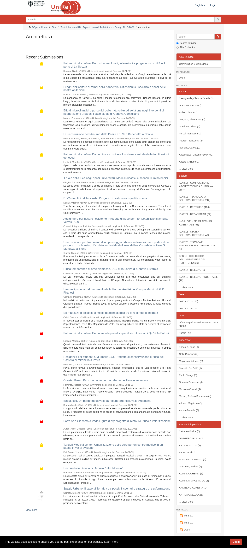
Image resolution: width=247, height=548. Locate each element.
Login (182, 77)
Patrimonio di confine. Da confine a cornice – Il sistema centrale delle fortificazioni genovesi (116, 156)
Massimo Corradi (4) (190, 389)
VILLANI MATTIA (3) (190, 445)
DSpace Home (40, 27)
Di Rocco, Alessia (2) (190, 105)
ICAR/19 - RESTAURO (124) (194, 207)
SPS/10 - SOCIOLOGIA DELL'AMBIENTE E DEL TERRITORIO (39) (192, 259)
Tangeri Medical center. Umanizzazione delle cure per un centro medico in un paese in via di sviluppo (113, 446)
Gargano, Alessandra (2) (192, 119)
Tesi (54, 27)
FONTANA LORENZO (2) (192, 459)
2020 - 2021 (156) (188, 301)
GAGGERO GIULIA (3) (191, 438)
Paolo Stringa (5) (188, 375)
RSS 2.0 (186, 522)
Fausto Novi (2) (187, 452)
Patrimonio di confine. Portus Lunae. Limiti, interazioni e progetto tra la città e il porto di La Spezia (114, 65)
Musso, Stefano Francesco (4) (195, 396)
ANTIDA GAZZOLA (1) (191, 494)
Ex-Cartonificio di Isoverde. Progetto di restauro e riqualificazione (105, 198)
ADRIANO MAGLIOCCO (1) (194, 480)
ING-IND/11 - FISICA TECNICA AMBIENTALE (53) (196, 223)
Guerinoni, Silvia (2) (189, 126)
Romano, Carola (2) (189, 147)
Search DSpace (186, 43)
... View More (186, 168)
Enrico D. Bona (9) (189, 347)
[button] (200, 5)
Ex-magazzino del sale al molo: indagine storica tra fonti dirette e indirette (110, 312)
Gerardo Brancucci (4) (191, 382)
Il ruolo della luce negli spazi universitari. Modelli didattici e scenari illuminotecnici (115, 178)
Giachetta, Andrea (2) (190, 466)
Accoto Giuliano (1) (189, 161)
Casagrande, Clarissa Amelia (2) (196, 98)
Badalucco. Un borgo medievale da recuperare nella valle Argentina (106, 400)
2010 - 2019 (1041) (189, 308)
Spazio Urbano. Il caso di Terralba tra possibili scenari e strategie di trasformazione (116, 488)
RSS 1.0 (186, 515)
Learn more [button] (111, 541)
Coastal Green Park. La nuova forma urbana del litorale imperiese (105, 380)
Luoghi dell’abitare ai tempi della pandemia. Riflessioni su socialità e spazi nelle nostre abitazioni (114, 88)
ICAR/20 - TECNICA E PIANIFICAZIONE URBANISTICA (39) (197, 245)
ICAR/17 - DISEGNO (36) (192, 270)
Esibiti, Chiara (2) (188, 112)
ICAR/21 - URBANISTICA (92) (195, 214)
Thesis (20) (185, 333)
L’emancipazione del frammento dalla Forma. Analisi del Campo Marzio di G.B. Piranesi (114, 291)
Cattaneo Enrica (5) (189, 431)
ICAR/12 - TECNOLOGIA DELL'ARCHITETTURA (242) (194, 198)
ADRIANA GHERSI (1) (191, 473)
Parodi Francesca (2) (190, 133)
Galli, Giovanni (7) (188, 354)
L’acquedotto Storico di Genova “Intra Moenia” (93, 468)
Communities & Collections (193, 64)
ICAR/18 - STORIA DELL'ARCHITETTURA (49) (194, 233)
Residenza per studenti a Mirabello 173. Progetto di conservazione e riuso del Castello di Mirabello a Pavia (113, 358)
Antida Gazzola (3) (189, 410)
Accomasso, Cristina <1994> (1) (196, 154)
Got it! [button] (236, 541)
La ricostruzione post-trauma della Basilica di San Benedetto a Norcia (108, 134)
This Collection (186, 47)
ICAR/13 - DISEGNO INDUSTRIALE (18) (198, 279)
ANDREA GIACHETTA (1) (193, 487)
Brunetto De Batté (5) (190, 368)
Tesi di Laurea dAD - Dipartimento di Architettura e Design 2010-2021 (97, 27)
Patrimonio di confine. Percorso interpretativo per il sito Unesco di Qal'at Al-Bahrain (116, 333)
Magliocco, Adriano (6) (191, 361)
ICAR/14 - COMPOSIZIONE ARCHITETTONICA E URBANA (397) (196, 186)
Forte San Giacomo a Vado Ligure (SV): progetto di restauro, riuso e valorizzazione (116, 421)
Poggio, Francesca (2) (191, 140)
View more (31, 510)
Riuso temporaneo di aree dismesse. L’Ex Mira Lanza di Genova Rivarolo (110, 269)
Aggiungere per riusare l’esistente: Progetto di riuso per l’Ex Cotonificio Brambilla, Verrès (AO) (115, 220)
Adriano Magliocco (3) (190, 403)
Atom (184, 529)
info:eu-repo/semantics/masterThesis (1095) (199, 324)
